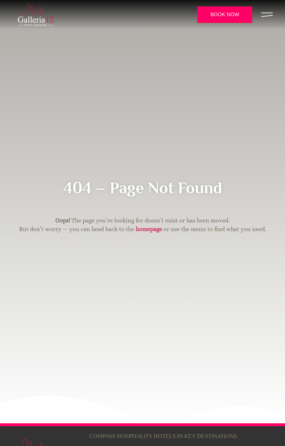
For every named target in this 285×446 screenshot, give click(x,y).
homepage (149, 229)
